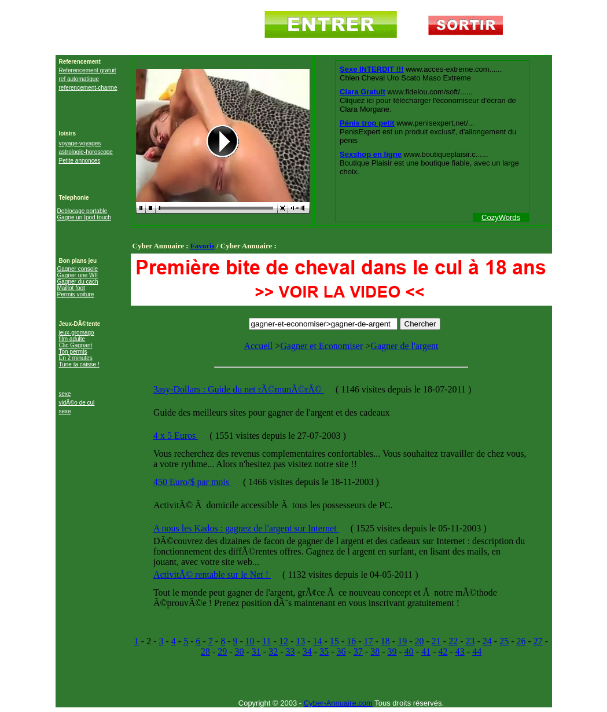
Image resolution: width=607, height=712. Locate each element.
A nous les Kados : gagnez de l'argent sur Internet (246, 528)
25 (504, 641)
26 (520, 641)
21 (436, 641)
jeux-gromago (76, 332)
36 (341, 651)
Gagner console (77, 269)
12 (283, 641)
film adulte (72, 339)
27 (538, 641)
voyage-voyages (80, 143)
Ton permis (73, 351)
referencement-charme (88, 88)
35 (324, 651)
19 (402, 641)
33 (290, 651)
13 (300, 641)
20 (419, 641)
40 (409, 651)
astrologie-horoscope (86, 152)
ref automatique (79, 79)
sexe (65, 394)
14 (317, 641)
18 (385, 641)
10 (250, 641)
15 (334, 641)
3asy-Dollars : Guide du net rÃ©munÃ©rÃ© (238, 389)
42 (442, 651)
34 (307, 651)
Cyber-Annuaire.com (338, 703)
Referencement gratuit (87, 70)
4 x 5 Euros (175, 436)
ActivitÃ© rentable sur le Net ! (212, 574)
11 (266, 641)
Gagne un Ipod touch (84, 217)
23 (469, 641)
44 (476, 651)
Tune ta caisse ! (79, 364)
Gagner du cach (77, 281)
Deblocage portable (82, 211)
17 (368, 641)
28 (205, 651)
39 (391, 651)
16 (351, 641)
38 (375, 651)
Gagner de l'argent (404, 346)
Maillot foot (71, 288)
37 (358, 651)
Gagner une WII (77, 275)
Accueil (258, 346)
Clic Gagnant (76, 345)
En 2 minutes (76, 358)
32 (273, 651)
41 (426, 651)
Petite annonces (80, 160)
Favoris (202, 245)
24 (487, 641)
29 (222, 651)
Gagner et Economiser (321, 346)
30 (239, 651)
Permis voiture (75, 294)
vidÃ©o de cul (77, 402)
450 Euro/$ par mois (192, 482)
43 (460, 651)
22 (453, 641)
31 (256, 651)
